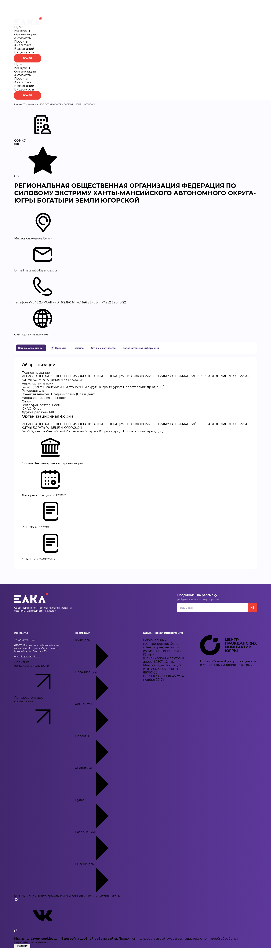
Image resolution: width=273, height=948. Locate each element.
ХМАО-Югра (31, 408)
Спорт (26, 401)
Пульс (19, 27)
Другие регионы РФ (38, 412)
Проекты (21, 41)
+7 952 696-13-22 (113, 302)
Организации (25, 34)
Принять (22, 946)
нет (47, 334)
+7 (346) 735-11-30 (24, 639)
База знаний (24, 49)
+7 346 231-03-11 (40, 302)
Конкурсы (22, 31)
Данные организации (31, 348)
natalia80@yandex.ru (41, 270)
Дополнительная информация (140, 348)
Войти (27, 58)
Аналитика (22, 45)
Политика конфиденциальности (39, 678)
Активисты (22, 38)
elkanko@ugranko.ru (27, 656)
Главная (18, 104)
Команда (78, 348)
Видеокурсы (24, 52)
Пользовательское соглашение (39, 713)
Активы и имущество (103, 348)
